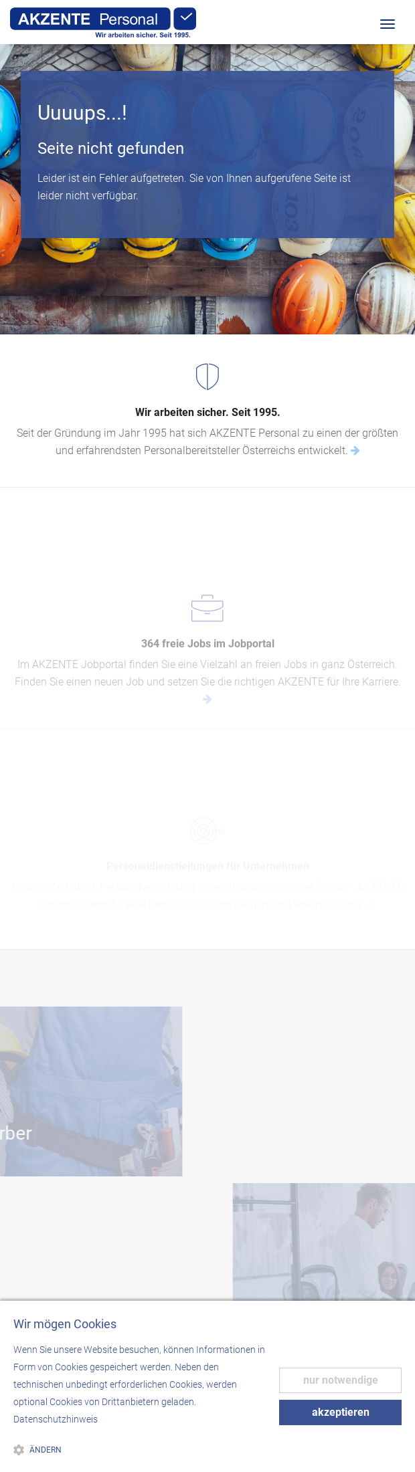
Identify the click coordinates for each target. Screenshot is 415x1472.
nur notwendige (340, 1380)
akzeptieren (340, 1412)
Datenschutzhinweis (55, 1419)
